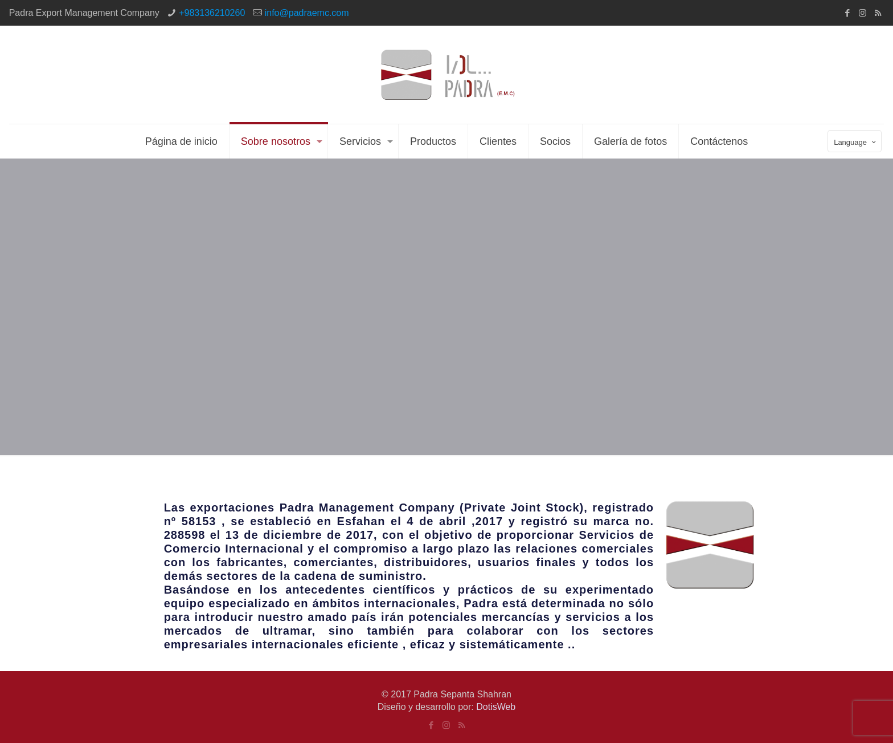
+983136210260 (212, 13)
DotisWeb (495, 707)
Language (856, 142)
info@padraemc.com (307, 13)
